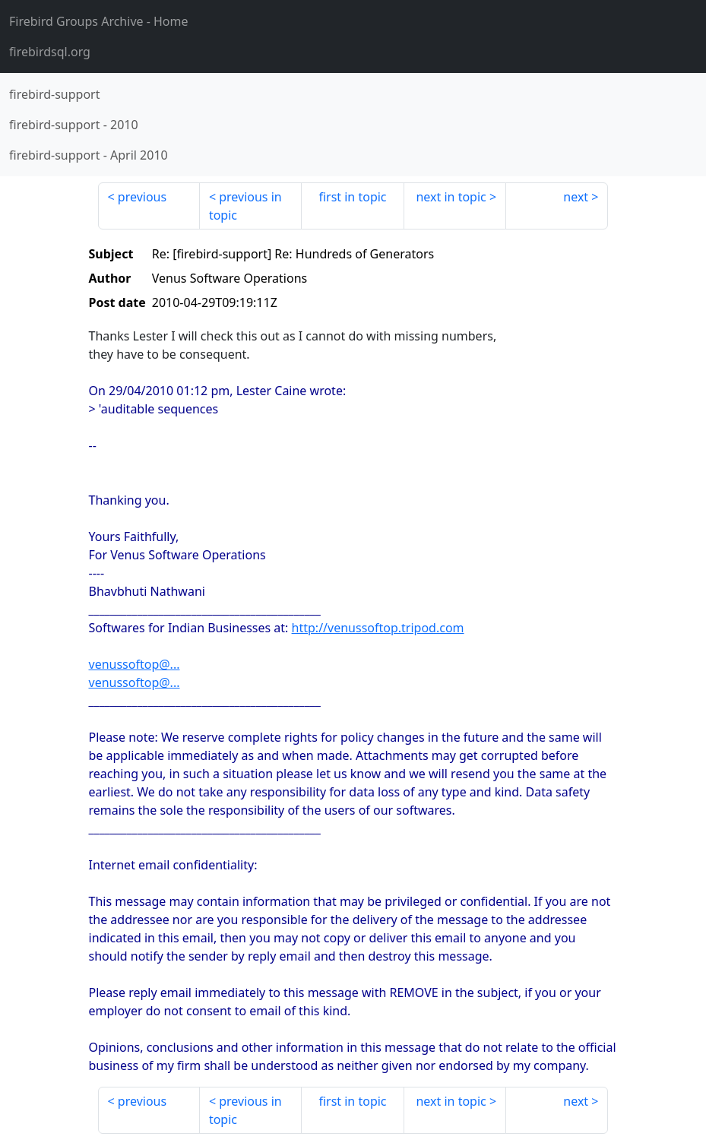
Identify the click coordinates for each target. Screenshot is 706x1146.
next (575, 196)
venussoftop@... (134, 664)
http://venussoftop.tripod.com (378, 627)
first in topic (352, 196)
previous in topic (245, 205)
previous (142, 196)
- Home (98, 21)
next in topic (451, 196)
